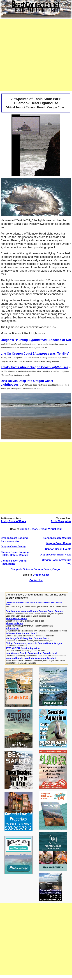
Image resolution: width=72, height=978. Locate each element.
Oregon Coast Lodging (14, 539)
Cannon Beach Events (58, 549)
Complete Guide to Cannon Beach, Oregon (36, 569)
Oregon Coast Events (58, 543)
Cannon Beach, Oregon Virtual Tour (41, 529)
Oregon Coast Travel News (55, 554)
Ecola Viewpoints (61, 521)
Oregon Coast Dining (13, 546)
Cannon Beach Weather (57, 538)
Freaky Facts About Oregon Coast (34, 367)
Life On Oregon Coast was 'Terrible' (35, 353)
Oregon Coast (41, 574)
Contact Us (35, 580)
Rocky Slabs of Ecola (13, 521)
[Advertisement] (36, 55)
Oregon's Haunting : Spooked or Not (36, 340)
